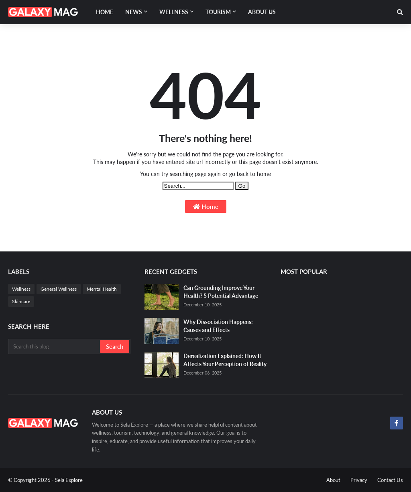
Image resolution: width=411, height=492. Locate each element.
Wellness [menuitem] (173, 11)
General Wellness (59, 289)
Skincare (21, 301)
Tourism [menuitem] (218, 11)
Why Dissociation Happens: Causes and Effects (218, 325)
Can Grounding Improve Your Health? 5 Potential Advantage (220, 291)
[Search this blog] (54, 346)
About (333, 480)
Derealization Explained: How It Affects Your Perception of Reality (225, 359)
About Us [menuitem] (262, 11)
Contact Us (390, 480)
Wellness (21, 289)
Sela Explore (69, 480)
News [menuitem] (133, 11)
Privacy (358, 480)
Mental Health (102, 289)
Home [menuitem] (104, 11)
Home (205, 206)
